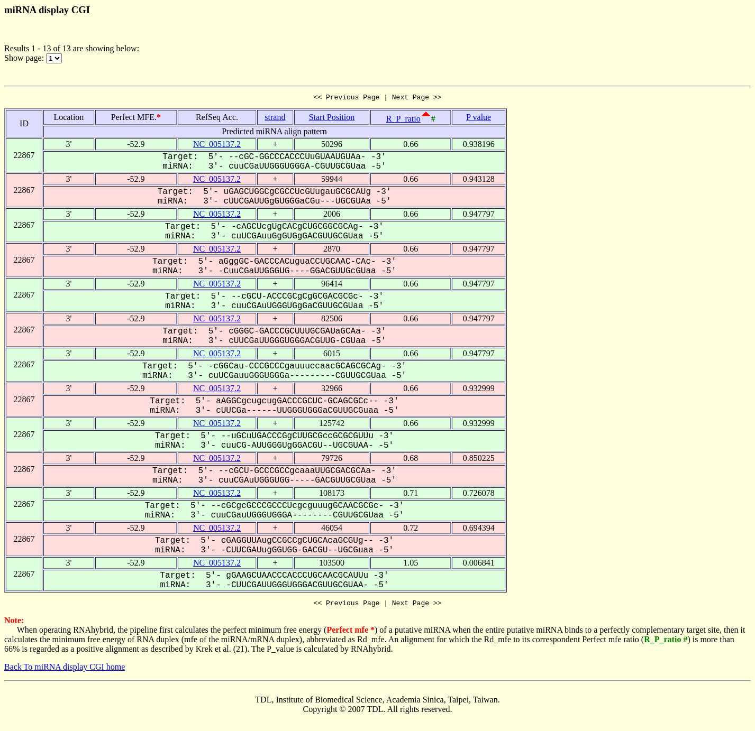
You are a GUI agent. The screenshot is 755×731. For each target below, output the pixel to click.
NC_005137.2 (217, 145)
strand (275, 118)
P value (478, 118)
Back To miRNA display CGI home (64, 669)
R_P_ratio (403, 120)
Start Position (332, 118)
